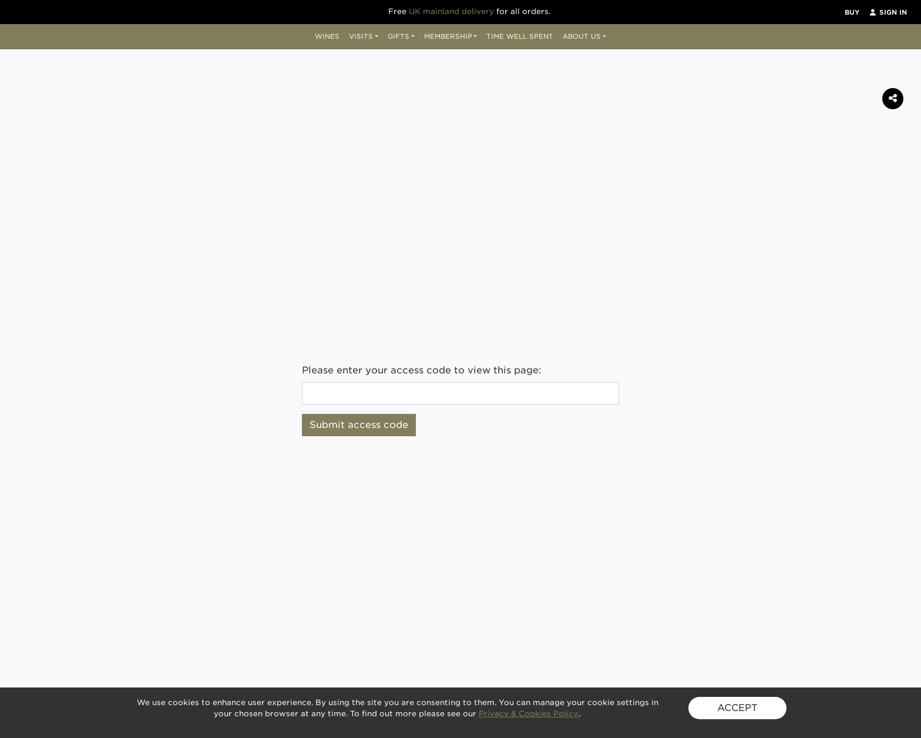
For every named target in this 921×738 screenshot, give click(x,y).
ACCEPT (737, 707)
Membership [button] (448, 36)
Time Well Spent (519, 36)
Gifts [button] (398, 36)
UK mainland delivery (451, 11)
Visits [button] (361, 36)
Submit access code (359, 424)
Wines (327, 36)
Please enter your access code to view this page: (422, 370)
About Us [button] (582, 36)
